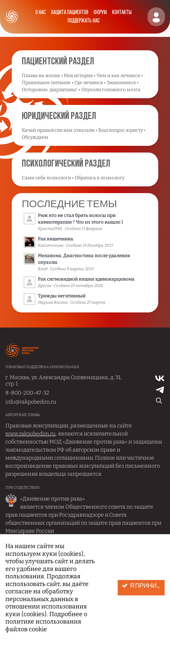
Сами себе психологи (46, 178)
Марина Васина (53, 302)
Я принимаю (143, 585)
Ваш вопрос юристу (120, 130)
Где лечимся (88, 82)
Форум (100, 12)
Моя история (78, 75)
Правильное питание (46, 82)
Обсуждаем (35, 137)
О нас (40, 12)
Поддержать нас (83, 21)
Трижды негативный (62, 296)
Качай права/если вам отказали (58, 130)
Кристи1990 (50, 228)
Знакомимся (121, 82)
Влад (43, 269)
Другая (44, 285)
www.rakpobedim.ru (30, 433)
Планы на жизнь (41, 75)
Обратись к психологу (99, 178)
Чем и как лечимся (118, 75)
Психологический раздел (66, 164)
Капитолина (50, 245)
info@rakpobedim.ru (30, 402)
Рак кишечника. (56, 239)
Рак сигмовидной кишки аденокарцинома (86, 279)
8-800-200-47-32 (27, 393)
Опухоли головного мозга (110, 90)
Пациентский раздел (58, 62)
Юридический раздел (59, 116)
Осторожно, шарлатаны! (49, 90)
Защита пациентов (69, 12)
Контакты (121, 12)
